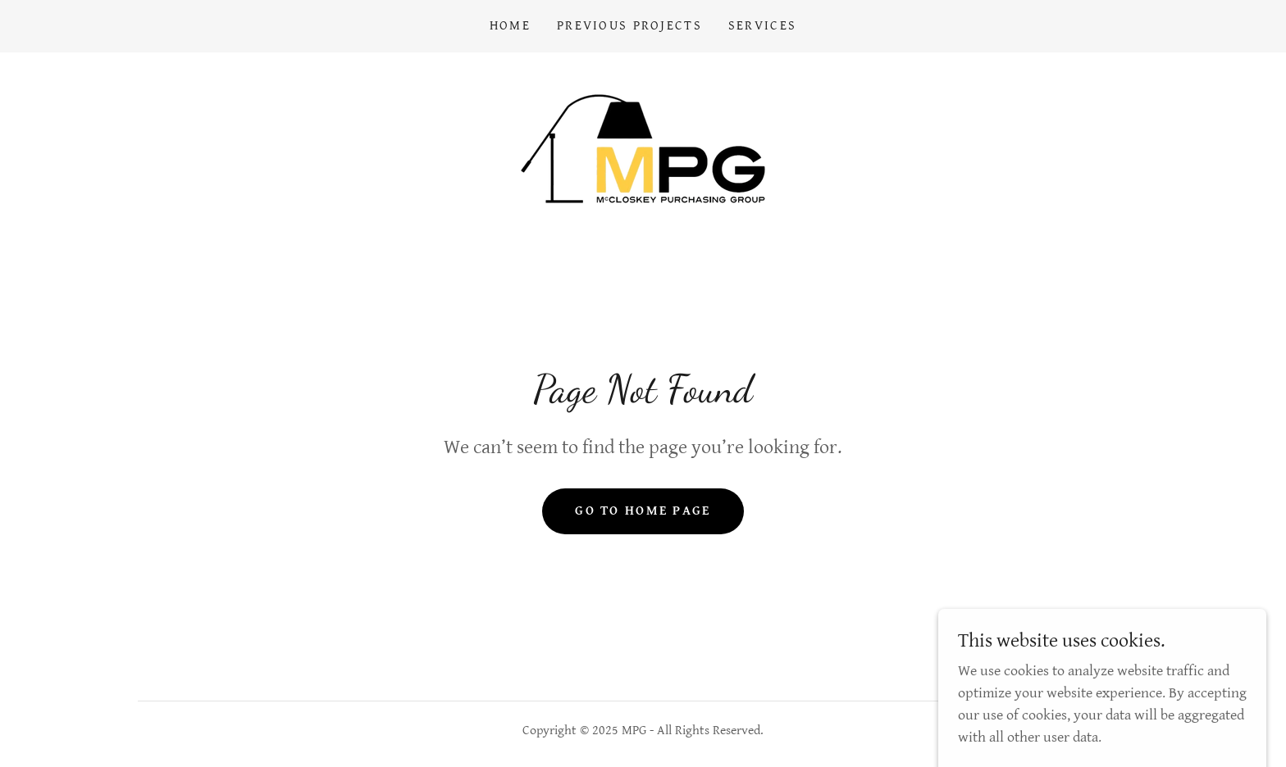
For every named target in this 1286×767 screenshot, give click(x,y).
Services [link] (762, 26)
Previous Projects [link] (629, 26)
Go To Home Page (642, 511)
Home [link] (510, 26)
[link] (643, 148)
